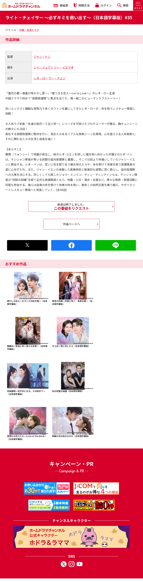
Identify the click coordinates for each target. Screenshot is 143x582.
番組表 (60, 5)
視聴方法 (82, 5)
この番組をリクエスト (71, 206)
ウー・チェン (57, 78)
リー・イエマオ (64, 67)
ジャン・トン (42, 56)
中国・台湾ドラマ (29, 30)
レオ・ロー (41, 78)
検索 (123, 5)
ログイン (103, 5)
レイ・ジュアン (43, 67)
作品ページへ (71, 224)
